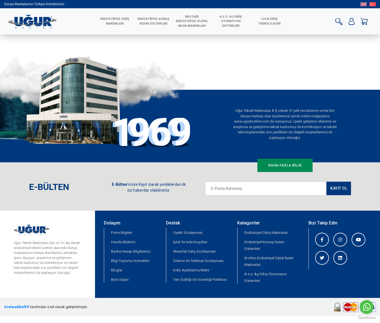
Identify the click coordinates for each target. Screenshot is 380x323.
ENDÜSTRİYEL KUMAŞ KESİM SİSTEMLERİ (153, 21)
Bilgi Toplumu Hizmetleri (130, 261)
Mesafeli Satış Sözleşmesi (194, 251)
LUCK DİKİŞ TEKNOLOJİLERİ (269, 21)
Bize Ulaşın (120, 279)
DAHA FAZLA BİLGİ (285, 165)
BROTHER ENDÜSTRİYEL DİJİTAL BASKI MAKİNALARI (192, 21)
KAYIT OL (338, 188)
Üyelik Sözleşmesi (187, 233)
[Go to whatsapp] (367, 307)
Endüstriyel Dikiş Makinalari (266, 233)
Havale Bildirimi (123, 242)
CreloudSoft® (16, 307)
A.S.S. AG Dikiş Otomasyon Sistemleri (231, 21)
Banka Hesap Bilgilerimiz (131, 251)
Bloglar (116, 270)
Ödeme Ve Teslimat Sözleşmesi (198, 261)
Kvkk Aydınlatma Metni (191, 270)
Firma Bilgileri (121, 233)
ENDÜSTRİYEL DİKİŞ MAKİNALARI (114, 21)
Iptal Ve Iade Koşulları (190, 242)
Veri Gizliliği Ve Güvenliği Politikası (200, 279)
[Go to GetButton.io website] (367, 317)
